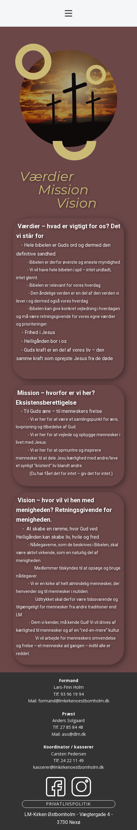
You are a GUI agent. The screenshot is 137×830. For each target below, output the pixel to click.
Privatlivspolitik (68, 804)
